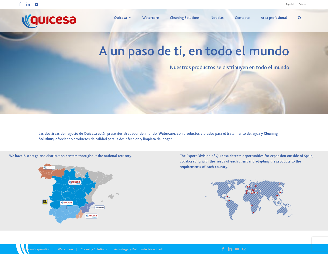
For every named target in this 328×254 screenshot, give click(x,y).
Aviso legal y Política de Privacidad (138, 249)
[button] (299, 17)
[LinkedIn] (230, 249)
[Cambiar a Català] (302, 4)
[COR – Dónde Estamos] (164, 57)
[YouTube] (237, 249)
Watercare (65, 249)
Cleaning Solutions (94, 249)
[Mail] (244, 249)
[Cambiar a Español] (290, 4)
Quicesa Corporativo (35, 249)
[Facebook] (223, 249)
